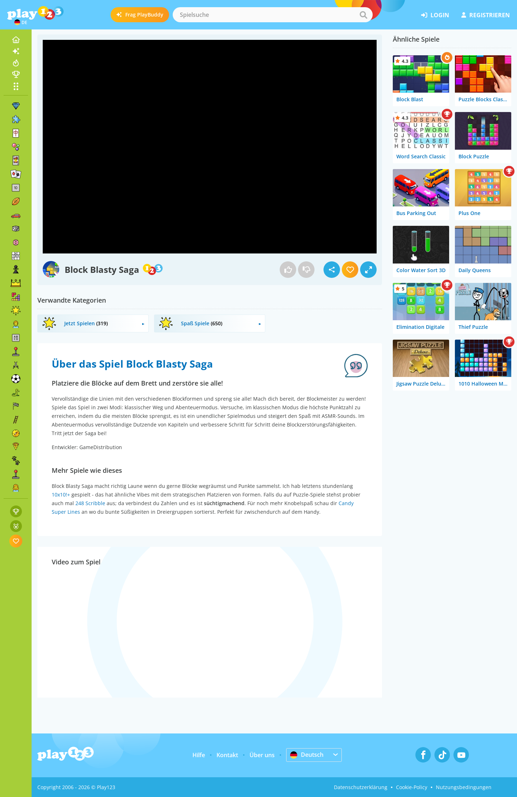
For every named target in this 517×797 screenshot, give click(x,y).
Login (435, 15)
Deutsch (306, 755)
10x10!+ (61, 494)
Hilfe (198, 755)
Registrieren (485, 15)
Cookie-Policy (411, 787)
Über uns (262, 755)
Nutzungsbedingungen (464, 787)
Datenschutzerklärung (360, 787)
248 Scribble (90, 503)
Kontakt (227, 755)
